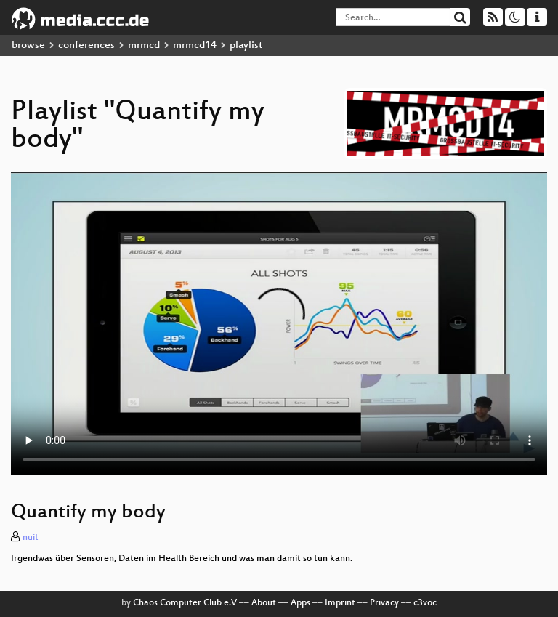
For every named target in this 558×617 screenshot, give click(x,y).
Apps (300, 603)
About (263, 603)
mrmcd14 (195, 45)
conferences (86, 45)
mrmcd (144, 45)
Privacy (384, 603)
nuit (31, 538)
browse (28, 45)
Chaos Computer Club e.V (185, 603)
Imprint (340, 603)
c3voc (425, 603)
